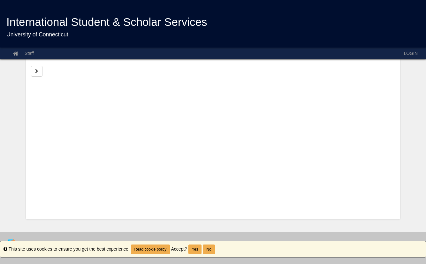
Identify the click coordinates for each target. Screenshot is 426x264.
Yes (195, 249)
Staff (29, 53)
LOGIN (411, 53)
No (208, 249)
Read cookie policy (150, 249)
